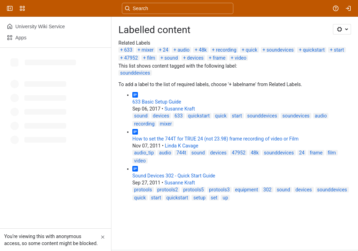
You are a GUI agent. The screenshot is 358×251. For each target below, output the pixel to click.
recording (226, 50)
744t (181, 152)
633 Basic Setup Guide (156, 102)
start (339, 50)
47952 (131, 58)
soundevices (280, 50)
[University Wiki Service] (32, 8)
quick (251, 50)
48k (203, 50)
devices (195, 58)
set (214, 197)
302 (267, 189)
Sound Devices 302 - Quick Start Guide (173, 175)
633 (128, 50)
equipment (246, 189)
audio (184, 50)
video (241, 58)
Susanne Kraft (179, 109)
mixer (147, 50)
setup (199, 197)
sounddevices (135, 73)
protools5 (193, 189)
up (225, 197)
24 (166, 50)
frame (219, 58)
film (151, 58)
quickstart (314, 50)
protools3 (219, 189)
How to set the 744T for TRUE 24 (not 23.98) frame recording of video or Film (215, 139)
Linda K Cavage (181, 146)
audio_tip (144, 152)
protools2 (167, 189)
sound (171, 58)
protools (143, 189)
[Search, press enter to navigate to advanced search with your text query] (177, 8)
